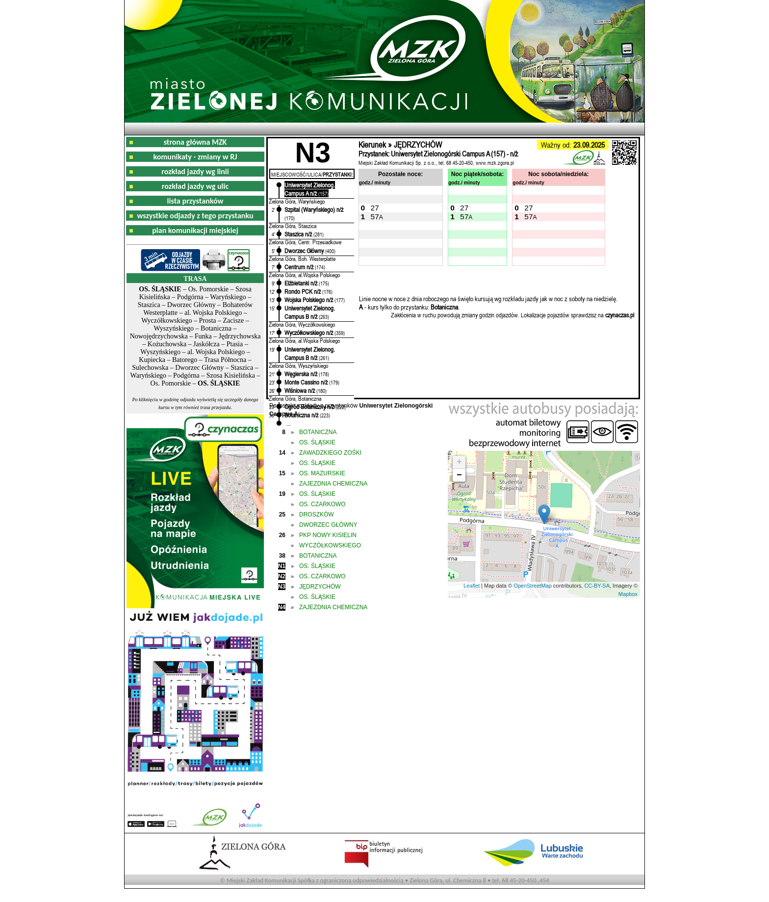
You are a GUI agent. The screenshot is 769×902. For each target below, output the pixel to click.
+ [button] (459, 462)
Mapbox (628, 594)
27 (375, 208)
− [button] (459, 475)
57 (375, 216)
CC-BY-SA (597, 586)
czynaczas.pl (619, 315)
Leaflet (471, 586)
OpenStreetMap (532, 586)
